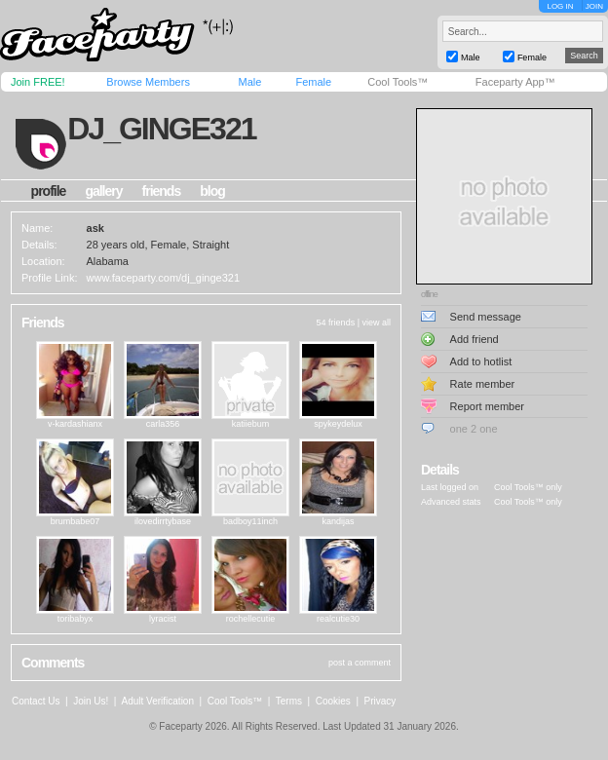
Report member (487, 406)
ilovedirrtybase (162, 521)
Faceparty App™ (515, 82)
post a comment (359, 662)
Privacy (380, 701)
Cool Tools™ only (528, 487)
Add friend (474, 339)
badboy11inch (250, 521)
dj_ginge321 (161, 128)
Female (313, 82)
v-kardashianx (75, 424)
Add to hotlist (481, 361)
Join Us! (90, 701)
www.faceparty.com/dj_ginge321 (164, 278)
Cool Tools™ (397, 82)
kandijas (338, 521)
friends (161, 191)
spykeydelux (338, 424)
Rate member (482, 384)
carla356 (163, 424)
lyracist (162, 619)
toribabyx (75, 619)
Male (249, 82)
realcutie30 (338, 619)
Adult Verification (157, 701)
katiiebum (251, 424)
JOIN (594, 6)
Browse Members (148, 82)
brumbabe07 (75, 521)
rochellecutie (251, 619)
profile (48, 191)
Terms (289, 701)
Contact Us (35, 701)
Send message (485, 317)
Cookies (333, 701)
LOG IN (560, 6)
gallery (103, 191)
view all (376, 322)
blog (212, 191)
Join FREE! (38, 82)
